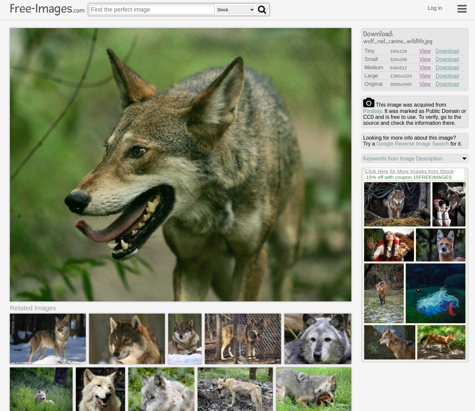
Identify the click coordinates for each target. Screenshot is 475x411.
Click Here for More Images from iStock (409, 171)
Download (447, 51)
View (424, 51)
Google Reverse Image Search (412, 144)
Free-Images (47, 8)
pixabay (372, 111)
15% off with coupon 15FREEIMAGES (409, 177)
